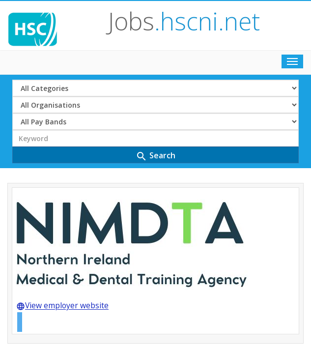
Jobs (175, 21)
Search (155, 110)
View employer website (62, 261)
